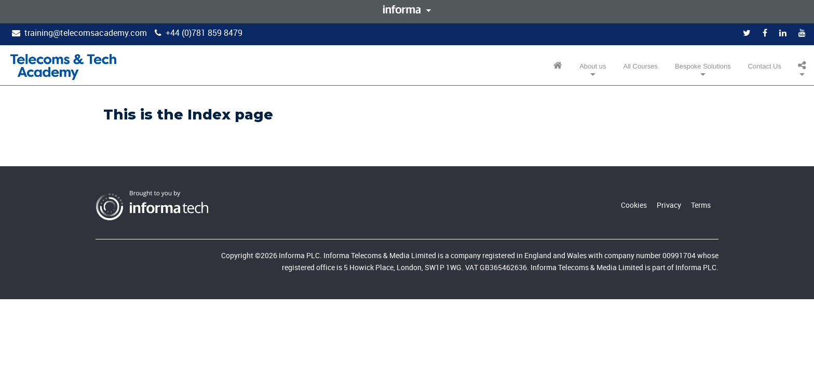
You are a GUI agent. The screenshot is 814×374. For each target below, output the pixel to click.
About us (592, 66)
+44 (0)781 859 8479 (204, 32)
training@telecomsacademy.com (85, 32)
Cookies (634, 205)
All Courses (640, 66)
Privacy (669, 205)
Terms (701, 205)
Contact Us (764, 66)
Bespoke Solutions (703, 66)
